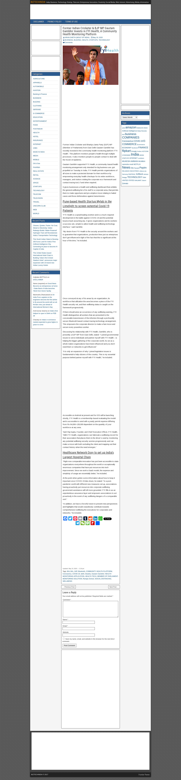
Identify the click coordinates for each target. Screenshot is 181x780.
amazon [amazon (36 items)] (130, 127)
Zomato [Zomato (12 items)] (125, 183)
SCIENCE (36, 179)
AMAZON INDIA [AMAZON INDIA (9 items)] (142, 128)
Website (66, 635)
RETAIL (36, 175)
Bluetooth (81, 571)
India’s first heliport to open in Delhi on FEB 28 (45, 313)
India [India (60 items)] (135, 154)
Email (65, 629)
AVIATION (36, 90)
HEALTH (85, 40)
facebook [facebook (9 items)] (135, 148)
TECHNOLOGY (104, 40)
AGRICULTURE (39, 79)
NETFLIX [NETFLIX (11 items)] (137, 164)
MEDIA (35, 156)
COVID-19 (76, 574)
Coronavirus (67, 574)
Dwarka (88, 574)
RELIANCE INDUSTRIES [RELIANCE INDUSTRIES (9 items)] (130, 171)
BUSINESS (69, 40)
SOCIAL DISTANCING (103, 579)
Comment (67, 600)
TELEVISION (38, 198)
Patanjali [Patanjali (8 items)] (136, 168)
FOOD (35, 125)
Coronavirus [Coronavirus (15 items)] (127, 141)
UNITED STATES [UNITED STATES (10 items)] (128, 180)
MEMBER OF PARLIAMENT (107, 576)
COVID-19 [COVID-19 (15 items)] (138, 141)
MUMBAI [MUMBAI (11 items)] (141, 161)
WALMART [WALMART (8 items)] (138, 180)
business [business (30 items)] (130, 134)
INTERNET (37, 144)
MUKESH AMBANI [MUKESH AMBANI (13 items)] (130, 161)
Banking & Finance (40, 94)
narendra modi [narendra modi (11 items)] (127, 164)
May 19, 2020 (98, 37)
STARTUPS (93, 40)
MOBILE (36, 160)
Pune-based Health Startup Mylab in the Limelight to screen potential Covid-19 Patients (87, 206)
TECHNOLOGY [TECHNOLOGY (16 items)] (134, 177)
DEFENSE (37, 109)
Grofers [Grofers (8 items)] (139, 151)
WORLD (36, 213)
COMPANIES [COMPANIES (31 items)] (130, 137)
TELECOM (37, 194)
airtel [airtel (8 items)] (123, 128)
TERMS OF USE (71, 21)
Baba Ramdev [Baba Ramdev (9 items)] (142, 131)
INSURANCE (38, 140)
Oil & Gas (36, 163)
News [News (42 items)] (126, 167)
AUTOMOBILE (38, 86)
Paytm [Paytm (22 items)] (143, 167)
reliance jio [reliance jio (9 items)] (142, 171)
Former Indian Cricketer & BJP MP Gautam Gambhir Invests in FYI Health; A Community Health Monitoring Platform (90, 31)
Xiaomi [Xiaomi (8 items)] (144, 180)
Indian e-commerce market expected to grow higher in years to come (45, 322)
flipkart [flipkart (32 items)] (126, 150)
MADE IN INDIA (39, 152)
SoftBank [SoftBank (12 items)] (139, 174)
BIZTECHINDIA (38, 2)
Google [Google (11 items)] (134, 151)
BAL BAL (70, 571)
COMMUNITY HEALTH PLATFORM (99, 571)
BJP (76, 571)
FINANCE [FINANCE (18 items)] (143, 147)
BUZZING (77, 40)
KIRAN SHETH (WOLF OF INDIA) (77, 37)
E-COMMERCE (38, 113)
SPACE (35, 183)
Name (65, 622)
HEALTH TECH (90, 576)
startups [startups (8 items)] (146, 174)
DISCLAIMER (38, 21)
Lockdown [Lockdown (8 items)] (141, 158)
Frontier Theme (144, 778)
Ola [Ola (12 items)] (132, 168)
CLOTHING (37, 106)
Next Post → (114, 587)
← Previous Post (68, 587)
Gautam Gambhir (98, 574)
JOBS (35, 148)
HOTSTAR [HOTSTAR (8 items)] (145, 151)
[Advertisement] (90, 114)
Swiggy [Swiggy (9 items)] (124, 177)
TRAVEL (36, 202)
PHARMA (36, 167)
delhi (82, 574)
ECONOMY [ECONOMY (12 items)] (126, 148)
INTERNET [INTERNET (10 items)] (134, 158)
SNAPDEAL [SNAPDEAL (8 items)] (131, 174)
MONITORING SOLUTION (72, 579)
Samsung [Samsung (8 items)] (125, 174)
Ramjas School (88, 579)
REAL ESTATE (38, 171)
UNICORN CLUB (39, 206)
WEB (35, 210)
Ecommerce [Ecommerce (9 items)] (141, 144)
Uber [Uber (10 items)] (144, 177)
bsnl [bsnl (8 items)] (123, 134)
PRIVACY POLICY (54, 21)
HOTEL (35, 136)
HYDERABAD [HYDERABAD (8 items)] (126, 155)
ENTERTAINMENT (40, 121)
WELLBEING (67, 581)
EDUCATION (38, 117)
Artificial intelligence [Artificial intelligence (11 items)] (129, 131)
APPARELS (37, 83)
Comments (69, 42)
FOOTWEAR (37, 129)
